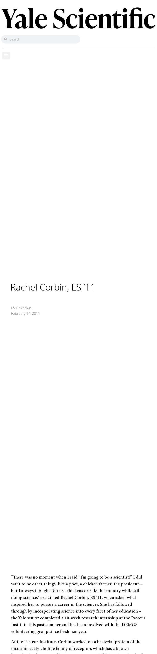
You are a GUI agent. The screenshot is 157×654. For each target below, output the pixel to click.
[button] (6, 55)
